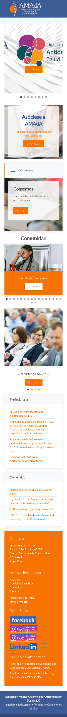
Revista (14, 591)
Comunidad (16, 587)
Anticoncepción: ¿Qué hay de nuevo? (31, 509)
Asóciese (15, 579)
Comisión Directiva (21, 583)
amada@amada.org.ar (22, 545)
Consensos (26, 170)
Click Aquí (33, 143)
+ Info (21, 210)
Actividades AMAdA (33, 374)
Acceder (33, 69)
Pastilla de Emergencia (33, 278)
